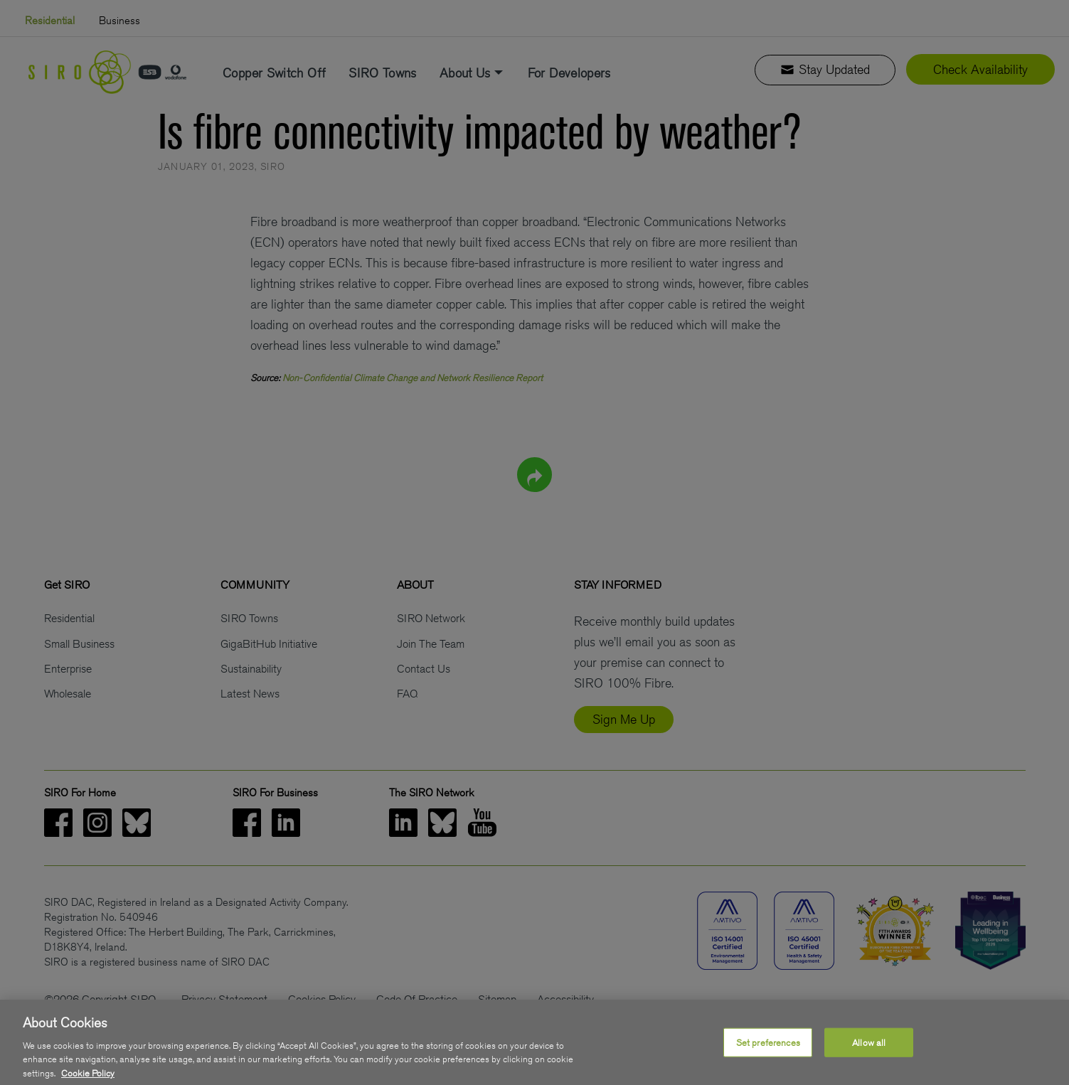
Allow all (868, 1054)
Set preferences (768, 1054)
